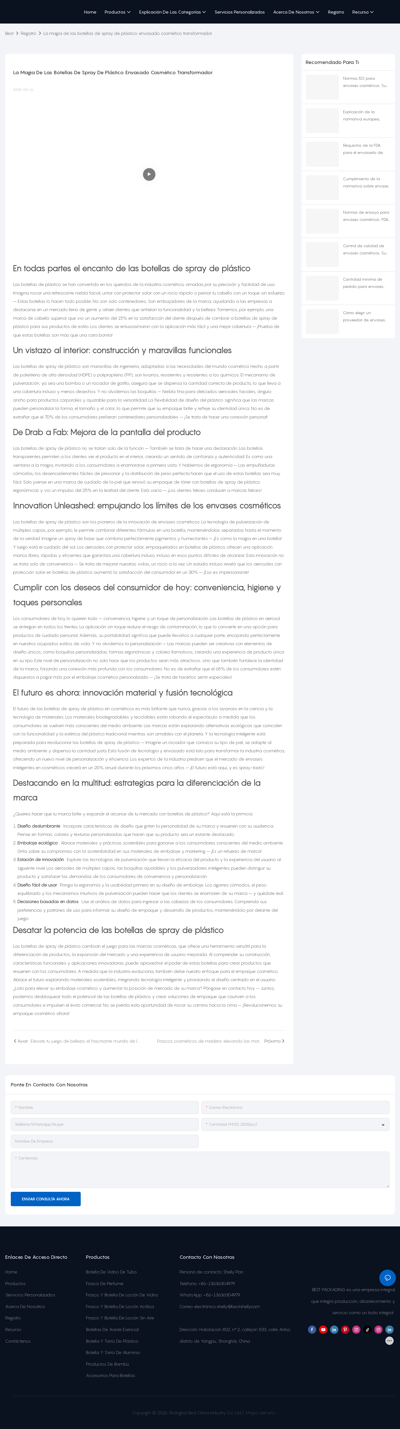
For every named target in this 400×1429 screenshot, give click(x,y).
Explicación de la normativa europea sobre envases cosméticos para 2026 (363, 116)
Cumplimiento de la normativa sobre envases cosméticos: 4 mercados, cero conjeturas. (366, 183)
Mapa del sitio (260, 1412)
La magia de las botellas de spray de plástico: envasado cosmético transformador (127, 33)
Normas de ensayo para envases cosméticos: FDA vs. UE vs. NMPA (366, 216)
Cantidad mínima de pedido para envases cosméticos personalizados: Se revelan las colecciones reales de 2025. (364, 283)
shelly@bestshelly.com (238, 1306)
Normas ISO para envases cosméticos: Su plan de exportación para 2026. (364, 82)
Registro (28, 33)
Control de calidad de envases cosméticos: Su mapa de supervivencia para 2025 (365, 250)
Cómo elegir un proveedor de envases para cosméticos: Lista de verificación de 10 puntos (366, 317)
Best (9, 33)
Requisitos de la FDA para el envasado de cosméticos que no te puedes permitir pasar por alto (363, 149)
